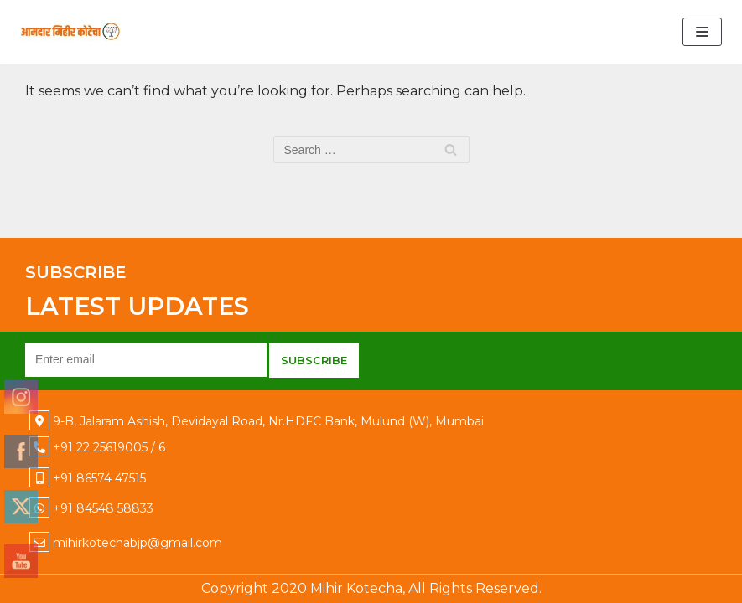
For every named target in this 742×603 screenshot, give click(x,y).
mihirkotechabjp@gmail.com (137, 542)
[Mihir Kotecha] (70, 31)
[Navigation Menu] (702, 32)
